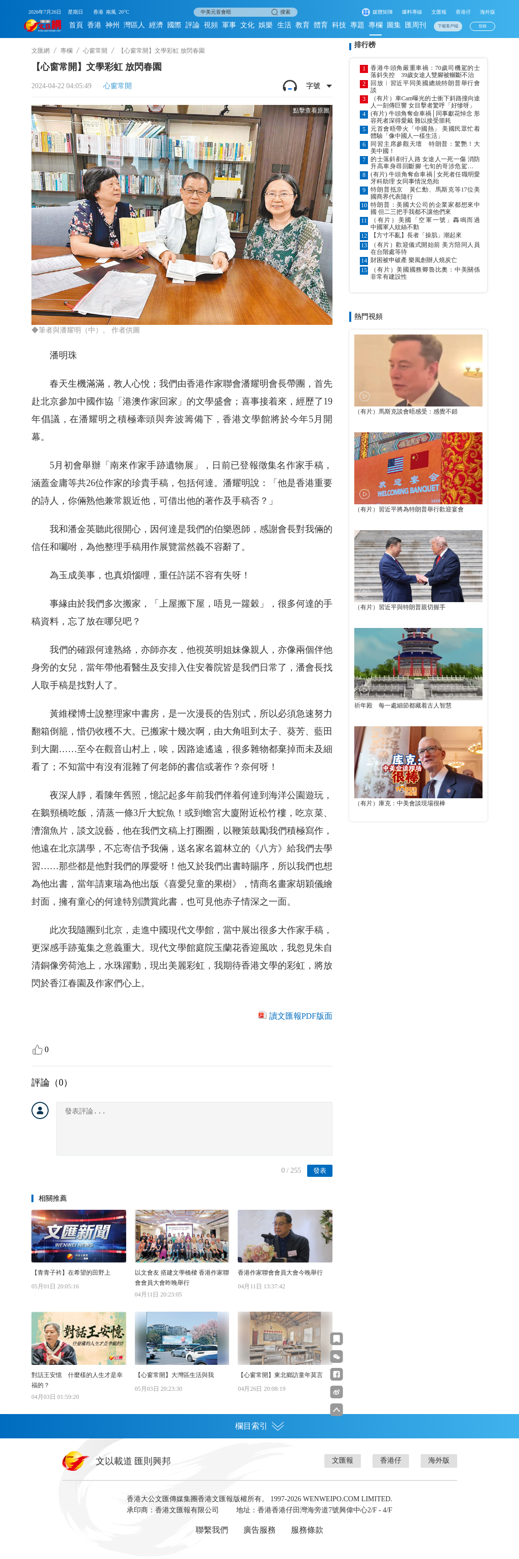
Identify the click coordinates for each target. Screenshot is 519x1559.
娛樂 (265, 25)
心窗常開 (95, 50)
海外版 (487, 12)
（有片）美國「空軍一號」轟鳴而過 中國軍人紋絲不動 (425, 223)
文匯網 (40, 50)
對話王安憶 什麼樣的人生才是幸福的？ (77, 1380)
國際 (174, 25)
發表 (319, 1170)
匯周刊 (415, 25)
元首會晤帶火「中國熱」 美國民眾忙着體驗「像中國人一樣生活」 (425, 132)
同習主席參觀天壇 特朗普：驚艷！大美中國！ (425, 147)
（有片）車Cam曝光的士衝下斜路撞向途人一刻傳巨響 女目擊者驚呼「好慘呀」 (425, 102)
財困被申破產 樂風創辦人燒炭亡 (413, 260)
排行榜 (365, 45)
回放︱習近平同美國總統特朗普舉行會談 (425, 87)
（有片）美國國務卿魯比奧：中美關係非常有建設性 (425, 273)
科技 (339, 25)
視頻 (211, 25)
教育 (302, 25)
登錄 (482, 26)
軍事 (229, 25)
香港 (94, 25)
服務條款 (307, 1530)
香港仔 (463, 12)
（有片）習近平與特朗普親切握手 (400, 607)
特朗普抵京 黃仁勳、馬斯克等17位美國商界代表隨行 (425, 193)
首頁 (76, 25)
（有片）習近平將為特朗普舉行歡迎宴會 (409, 509)
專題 (357, 25)
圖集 (394, 25)
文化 (247, 25)
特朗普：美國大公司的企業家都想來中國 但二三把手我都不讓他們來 (425, 208)
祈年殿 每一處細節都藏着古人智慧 (403, 705)
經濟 (156, 25)
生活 (284, 25)
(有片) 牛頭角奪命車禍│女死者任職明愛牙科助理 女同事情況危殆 (425, 178)
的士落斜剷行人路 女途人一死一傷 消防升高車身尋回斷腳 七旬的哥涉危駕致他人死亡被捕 (425, 163)
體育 (321, 25)
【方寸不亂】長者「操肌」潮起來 (416, 235)
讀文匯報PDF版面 (300, 1016)
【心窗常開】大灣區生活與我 (174, 1375)
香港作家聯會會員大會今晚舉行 (280, 1272)
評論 (193, 25)
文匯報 (439, 12)
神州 (112, 25)
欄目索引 (259, 1426)
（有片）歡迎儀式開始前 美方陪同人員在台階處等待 (425, 248)
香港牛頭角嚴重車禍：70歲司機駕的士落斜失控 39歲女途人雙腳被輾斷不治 (425, 71)
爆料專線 (412, 12)
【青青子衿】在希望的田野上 (70, 1272)
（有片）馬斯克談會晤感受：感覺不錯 (406, 411)
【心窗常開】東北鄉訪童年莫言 (280, 1375)
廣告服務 (259, 1530)
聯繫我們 (212, 1530)
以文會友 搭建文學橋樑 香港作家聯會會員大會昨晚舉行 (182, 1277)
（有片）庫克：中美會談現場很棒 (400, 803)
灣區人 (134, 25)
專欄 (375, 25)
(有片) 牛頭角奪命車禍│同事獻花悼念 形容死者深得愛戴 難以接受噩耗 (425, 117)
